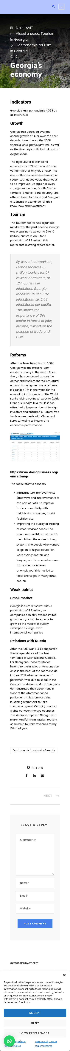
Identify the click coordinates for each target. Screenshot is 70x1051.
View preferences (35, 1033)
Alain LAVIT (24, 27)
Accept (35, 1013)
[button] (64, 975)
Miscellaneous (27, 33)
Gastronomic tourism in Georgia (34, 750)
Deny (35, 1023)
